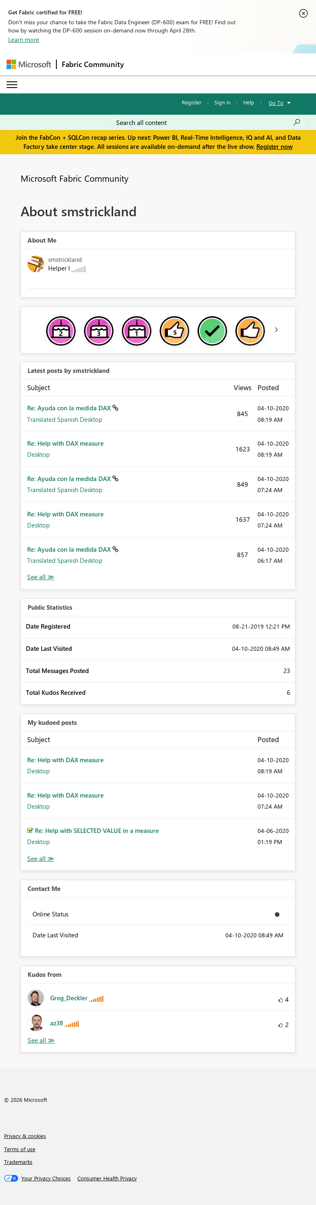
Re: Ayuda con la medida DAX (69, 408)
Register (192, 102)
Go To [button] (276, 102)
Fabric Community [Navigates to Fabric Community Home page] (93, 64)
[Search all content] (208, 122)
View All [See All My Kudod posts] (40, 858)
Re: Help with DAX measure (65, 443)
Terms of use (19, 1148)
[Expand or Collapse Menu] (12, 84)
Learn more (23, 39)
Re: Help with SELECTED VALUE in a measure (97, 830)
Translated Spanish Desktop (64, 419)
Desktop (38, 454)
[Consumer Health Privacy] (107, 1178)
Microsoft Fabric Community (74, 178)
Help (248, 102)
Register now (274, 146)
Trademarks (18, 1161)
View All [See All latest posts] (40, 577)
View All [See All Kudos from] (41, 1040)
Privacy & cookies (25, 1135)
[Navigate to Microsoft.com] (29, 64)
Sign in (222, 102)
